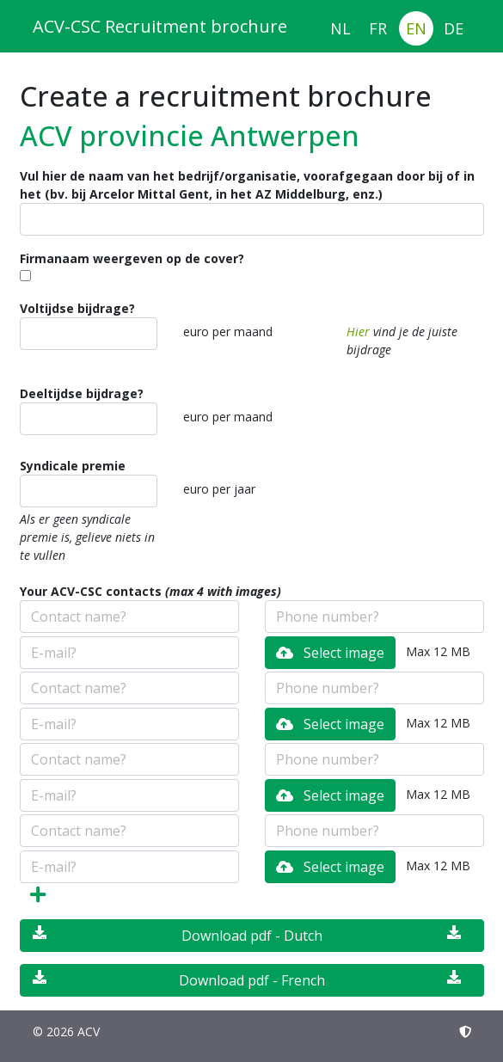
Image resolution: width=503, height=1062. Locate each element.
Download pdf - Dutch (247, 935)
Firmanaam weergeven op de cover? (132, 258)
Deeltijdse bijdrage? (82, 393)
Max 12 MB (438, 651)
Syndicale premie (73, 465)
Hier (358, 331)
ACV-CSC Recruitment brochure (160, 26)
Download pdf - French (247, 980)
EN (416, 28)
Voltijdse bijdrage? (77, 308)
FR (378, 28)
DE (453, 28)
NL (340, 28)
